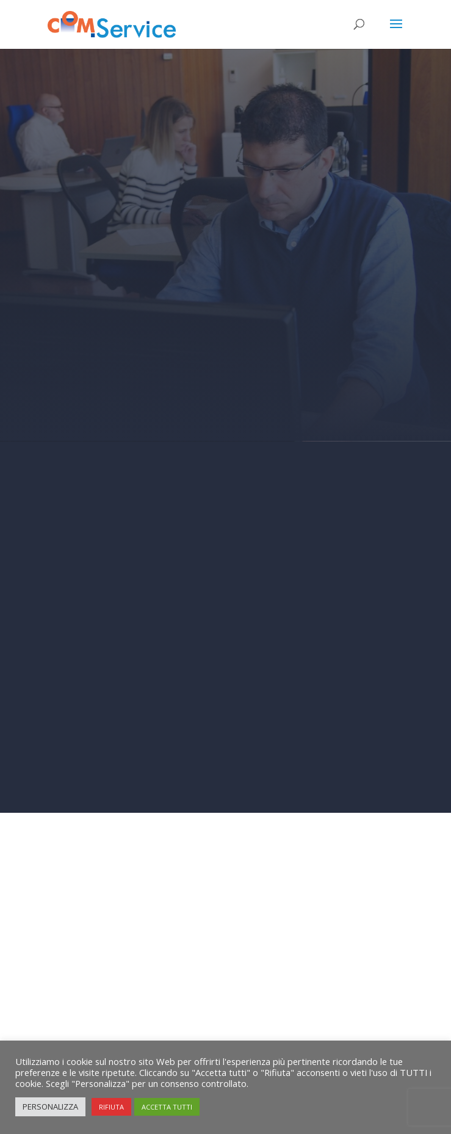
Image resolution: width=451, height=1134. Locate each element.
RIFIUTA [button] (111, 1106)
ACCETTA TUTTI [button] (167, 1106)
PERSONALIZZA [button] (50, 1106)
